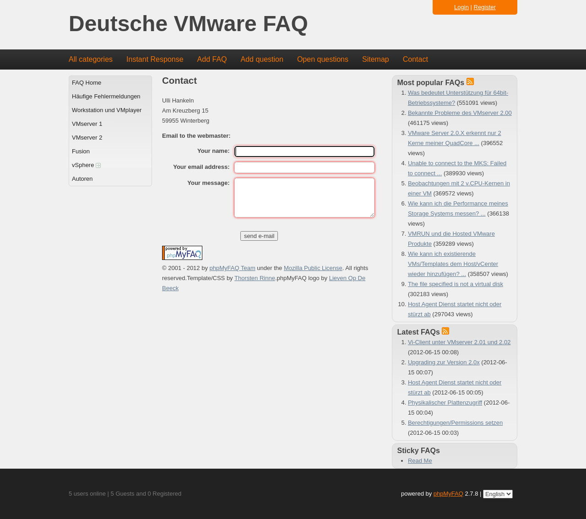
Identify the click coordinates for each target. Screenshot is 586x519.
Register (485, 7)
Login (461, 7)
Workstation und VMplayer (106, 110)
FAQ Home (86, 82)
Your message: (208, 182)
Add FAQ (212, 59)
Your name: (213, 150)
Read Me (420, 460)
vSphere (86, 165)
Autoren (82, 178)
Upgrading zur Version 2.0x (444, 362)
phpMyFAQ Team (232, 268)
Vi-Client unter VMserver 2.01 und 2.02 (459, 342)
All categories (91, 59)
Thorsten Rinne (254, 278)
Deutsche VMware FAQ (188, 24)
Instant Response (155, 59)
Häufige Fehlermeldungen (106, 96)
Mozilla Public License (313, 268)
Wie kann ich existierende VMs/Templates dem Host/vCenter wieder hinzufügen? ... (453, 263)
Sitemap (375, 59)
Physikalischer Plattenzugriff (445, 402)
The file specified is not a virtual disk (455, 284)
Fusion (81, 151)
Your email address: (201, 166)
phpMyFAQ (448, 493)
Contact (415, 59)
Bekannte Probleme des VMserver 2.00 (460, 112)
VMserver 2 (87, 137)
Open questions (322, 59)
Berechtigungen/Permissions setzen (455, 422)
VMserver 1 (87, 123)
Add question (262, 59)
